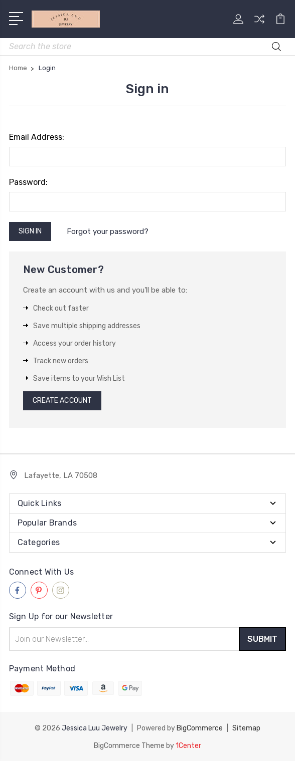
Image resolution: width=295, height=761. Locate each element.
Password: (28, 182)
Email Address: (36, 137)
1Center (188, 744)
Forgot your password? (108, 231)
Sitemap (246, 727)
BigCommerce (200, 727)
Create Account (62, 400)
